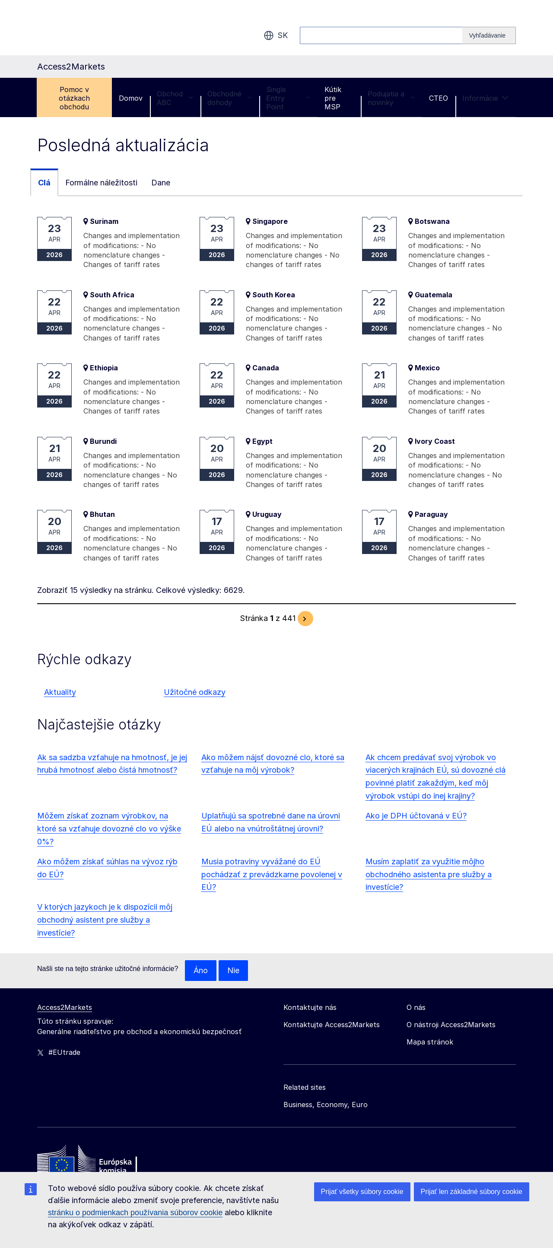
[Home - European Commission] (99, 1161)
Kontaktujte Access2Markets (331, 1024)
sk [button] (276, 35)
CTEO (438, 98)
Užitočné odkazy (195, 692)
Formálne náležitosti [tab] (101, 182)
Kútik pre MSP (332, 98)
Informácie (485, 98)
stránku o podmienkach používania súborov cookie (135, 1212)
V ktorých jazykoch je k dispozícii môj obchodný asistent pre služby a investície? (104, 919)
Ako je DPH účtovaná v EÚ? (416, 815)
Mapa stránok (430, 1042)
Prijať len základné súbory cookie (471, 1191)
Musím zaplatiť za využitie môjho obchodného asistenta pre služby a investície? (428, 874)
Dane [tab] (160, 182)
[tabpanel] (276, 421)
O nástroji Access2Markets (451, 1024)
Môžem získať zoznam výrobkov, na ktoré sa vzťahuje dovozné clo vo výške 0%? (109, 828)
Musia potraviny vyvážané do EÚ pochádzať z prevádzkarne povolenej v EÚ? (271, 874)
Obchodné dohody (229, 98)
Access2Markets (64, 1007)
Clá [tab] (44, 182)
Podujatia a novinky (391, 98)
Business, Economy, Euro (325, 1104)
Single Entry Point (288, 98)
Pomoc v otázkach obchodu (74, 98)
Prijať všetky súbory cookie (362, 1191)
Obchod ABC (175, 98)
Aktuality (60, 692)
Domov (131, 98)
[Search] (489, 35)
